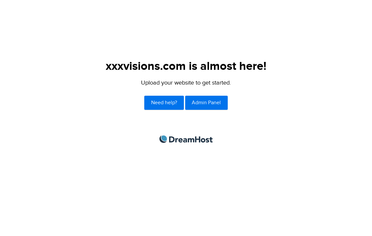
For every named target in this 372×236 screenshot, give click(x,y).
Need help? (164, 103)
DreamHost (186, 139)
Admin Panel (206, 103)
